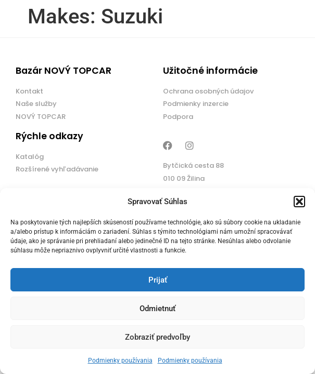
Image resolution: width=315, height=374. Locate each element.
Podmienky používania (120, 360)
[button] (299, 201)
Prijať (157, 280)
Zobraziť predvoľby (157, 337)
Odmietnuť (157, 308)
